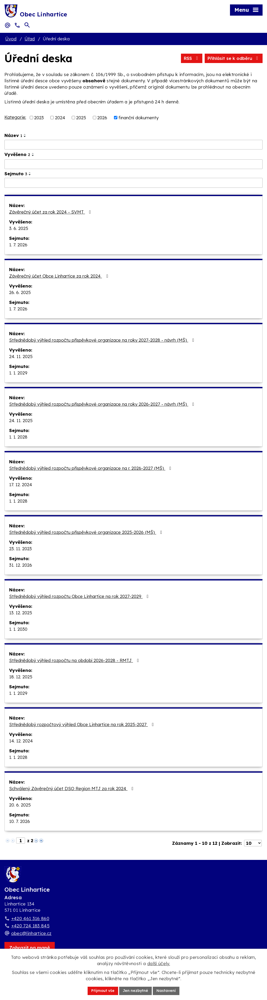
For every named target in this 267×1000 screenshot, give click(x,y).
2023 (39, 117)
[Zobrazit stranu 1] (20, 840)
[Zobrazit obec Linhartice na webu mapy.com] (29, 948)
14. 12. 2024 (21, 740)
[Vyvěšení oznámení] (133, 164)
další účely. (158, 963)
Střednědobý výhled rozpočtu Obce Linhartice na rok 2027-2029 (79, 596)
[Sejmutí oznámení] (133, 183)
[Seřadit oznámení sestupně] (25, 136)
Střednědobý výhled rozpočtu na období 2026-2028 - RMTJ (75, 660)
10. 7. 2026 (19, 821)
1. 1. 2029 (18, 373)
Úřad (30, 38)
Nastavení (166, 990)
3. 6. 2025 (18, 228)
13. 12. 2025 (20, 612)
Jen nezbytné (135, 990)
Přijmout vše (102, 990)
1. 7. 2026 (18, 244)
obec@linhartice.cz (31, 933)
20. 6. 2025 (20, 805)
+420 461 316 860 (30, 918)
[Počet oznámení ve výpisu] (253, 843)
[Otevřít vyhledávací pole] (27, 25)
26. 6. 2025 (20, 292)
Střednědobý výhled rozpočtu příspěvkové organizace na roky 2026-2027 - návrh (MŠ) (102, 404)
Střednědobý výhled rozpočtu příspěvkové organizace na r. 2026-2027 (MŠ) (91, 468)
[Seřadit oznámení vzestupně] (25, 134)
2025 (81, 117)
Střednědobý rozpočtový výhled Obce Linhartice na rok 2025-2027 (82, 724)
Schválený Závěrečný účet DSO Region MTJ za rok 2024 (72, 788)
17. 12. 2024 (20, 484)
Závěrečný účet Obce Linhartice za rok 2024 (59, 276)
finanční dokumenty (138, 117)
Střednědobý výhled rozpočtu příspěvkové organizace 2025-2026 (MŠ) (86, 532)
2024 (60, 117)
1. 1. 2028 (18, 437)
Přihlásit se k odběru (233, 58)
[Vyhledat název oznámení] (133, 145)
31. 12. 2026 (20, 565)
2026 (102, 117)
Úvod (10, 38)
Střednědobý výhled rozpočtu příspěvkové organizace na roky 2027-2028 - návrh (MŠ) (102, 340)
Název (13, 135)
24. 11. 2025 (21, 356)
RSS (192, 58)
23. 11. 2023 (20, 548)
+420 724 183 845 (30, 925)
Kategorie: (15, 117)
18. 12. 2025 (20, 676)
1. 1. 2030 (18, 629)
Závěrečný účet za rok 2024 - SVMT (51, 212)
